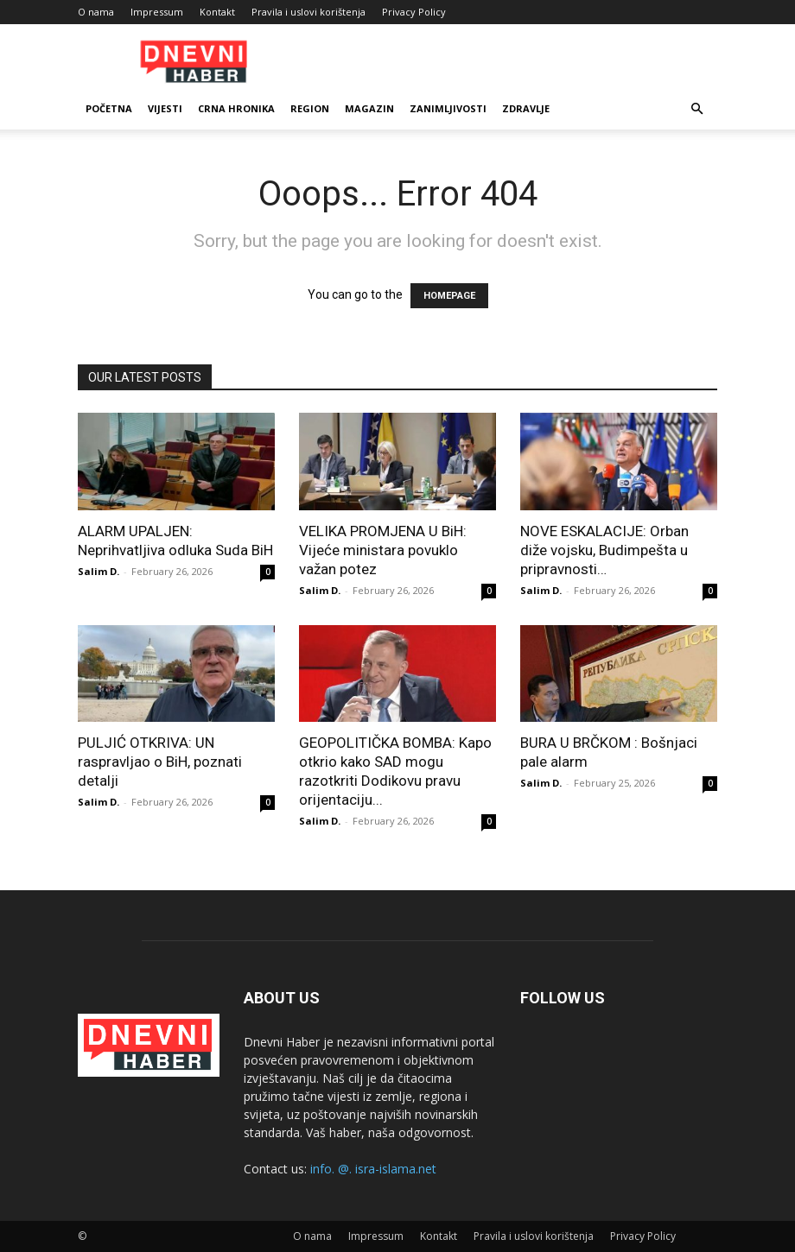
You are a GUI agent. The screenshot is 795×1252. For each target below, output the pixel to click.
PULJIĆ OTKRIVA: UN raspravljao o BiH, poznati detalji (160, 761)
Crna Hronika (236, 108)
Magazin (369, 108)
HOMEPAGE (449, 295)
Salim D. (98, 571)
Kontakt (217, 11)
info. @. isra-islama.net (373, 1168)
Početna (109, 108)
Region (309, 108)
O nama (96, 11)
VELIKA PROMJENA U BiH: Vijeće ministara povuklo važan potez (383, 550)
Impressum (156, 11)
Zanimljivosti (448, 108)
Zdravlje (526, 108)
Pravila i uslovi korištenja (308, 11)
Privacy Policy (414, 11)
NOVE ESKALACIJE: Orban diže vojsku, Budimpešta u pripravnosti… (604, 550)
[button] (696, 109)
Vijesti (165, 108)
